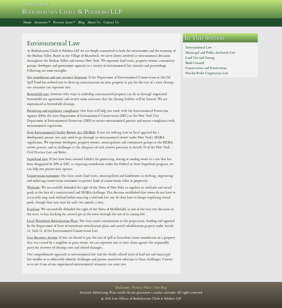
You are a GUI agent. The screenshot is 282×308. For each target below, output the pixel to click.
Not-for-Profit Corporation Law (206, 73)
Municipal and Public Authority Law (210, 52)
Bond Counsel (194, 63)
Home (27, 22)
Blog (81, 22)
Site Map (161, 287)
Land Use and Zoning (199, 57)
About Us (93, 22)
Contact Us (111, 22)
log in (141, 303)
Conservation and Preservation (206, 68)
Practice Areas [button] (63, 22)
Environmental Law (198, 47)
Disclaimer (122, 287)
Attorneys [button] (41, 22)
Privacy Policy (142, 287)
